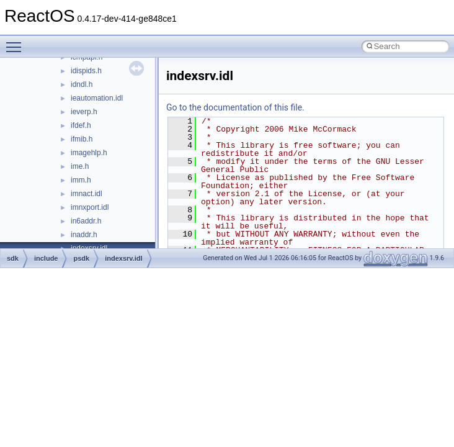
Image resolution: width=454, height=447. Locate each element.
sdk (13, 258)
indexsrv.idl (123, 258)
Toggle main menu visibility (16, 41)
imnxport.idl (90, 207)
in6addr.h (86, 221)
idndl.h (81, 84)
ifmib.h (81, 139)
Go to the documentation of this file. (235, 107)
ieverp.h (84, 111)
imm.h (81, 180)
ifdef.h (81, 125)
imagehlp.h (89, 152)
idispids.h (86, 70)
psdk (81, 258)
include (46, 258)
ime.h (80, 166)
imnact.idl (86, 193)
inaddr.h (84, 234)
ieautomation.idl (97, 98)
